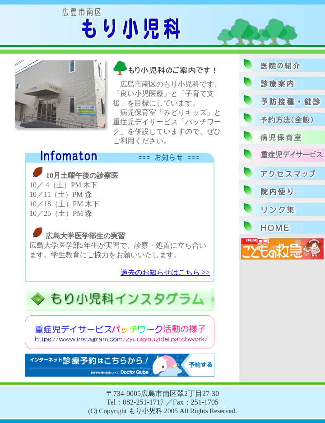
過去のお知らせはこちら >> (165, 272)
